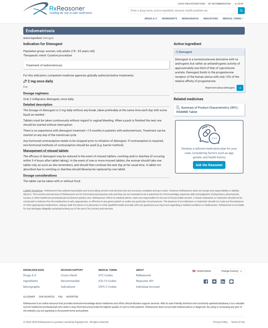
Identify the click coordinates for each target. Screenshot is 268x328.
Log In (238, 4)
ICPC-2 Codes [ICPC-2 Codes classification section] (107, 286)
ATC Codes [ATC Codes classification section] (105, 275)
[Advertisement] (125, 236)
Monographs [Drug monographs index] (190, 18)
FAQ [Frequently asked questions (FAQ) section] (60, 296)
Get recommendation (219, 4)
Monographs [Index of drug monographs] (31, 286)
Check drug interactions (191, 4)
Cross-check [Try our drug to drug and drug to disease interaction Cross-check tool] (69, 275)
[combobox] (183, 10)
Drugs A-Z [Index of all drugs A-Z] (29, 275)
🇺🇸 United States (201, 271)
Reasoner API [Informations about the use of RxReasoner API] (144, 281)
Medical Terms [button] (232, 18)
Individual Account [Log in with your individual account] (148, 286)
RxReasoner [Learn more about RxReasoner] (143, 275)
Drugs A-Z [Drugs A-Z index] (151, 18)
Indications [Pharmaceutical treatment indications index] (210, 18)
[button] (209, 165)
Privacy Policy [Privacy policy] (220, 322)
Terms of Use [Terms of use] (238, 322)
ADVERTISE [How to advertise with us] (72, 296)
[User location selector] (229, 271)
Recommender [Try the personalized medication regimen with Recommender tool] (70, 281)
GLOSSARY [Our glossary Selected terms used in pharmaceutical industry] (29, 296)
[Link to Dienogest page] (185, 52)
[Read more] (240, 88)
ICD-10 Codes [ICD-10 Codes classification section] (107, 281)
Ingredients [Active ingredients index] (169, 18)
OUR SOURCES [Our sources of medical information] (47, 296)
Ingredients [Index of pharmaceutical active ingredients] (30, 281)
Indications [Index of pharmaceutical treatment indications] (68, 286)
